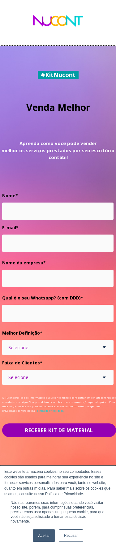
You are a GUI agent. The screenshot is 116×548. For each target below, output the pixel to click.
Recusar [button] (71, 535)
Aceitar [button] (43, 535)
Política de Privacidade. (50, 410)
